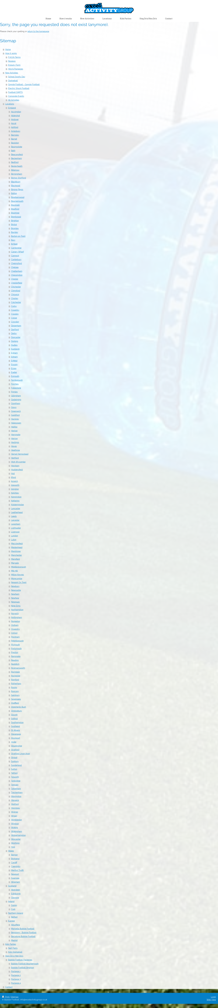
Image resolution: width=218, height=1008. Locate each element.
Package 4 (16, 983)
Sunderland (16, 765)
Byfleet (14, 244)
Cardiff (14, 862)
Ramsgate (15, 656)
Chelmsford (16, 263)
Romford (15, 680)
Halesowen (16, 423)
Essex (13, 368)
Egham (14, 353)
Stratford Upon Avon (20, 753)
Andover (15, 119)
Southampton (17, 722)
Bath (13, 150)
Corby (14, 306)
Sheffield (15, 703)
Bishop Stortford (18, 178)
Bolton (14, 193)
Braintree (15, 213)
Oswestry (15, 629)
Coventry (15, 310)
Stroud (14, 757)
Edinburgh (16, 894)
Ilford (13, 477)
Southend (15, 726)
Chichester (16, 287)
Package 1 (15, 971)
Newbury (15, 586)
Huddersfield (17, 470)
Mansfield (15, 559)
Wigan (14, 816)
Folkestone (16, 388)
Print (6, 997)
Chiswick (15, 294)
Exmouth (15, 376)
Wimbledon (16, 820)
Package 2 (16, 975)
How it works (11, 53)
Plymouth (15, 645)
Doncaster (15, 337)
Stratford (15, 750)
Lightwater (16, 528)
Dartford (15, 329)
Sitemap (14, 997)
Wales (11, 851)
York (13, 847)
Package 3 (16, 979)
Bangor (14, 855)
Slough (14, 715)
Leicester (15, 520)
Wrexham (15, 882)
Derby (14, 333)
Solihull (14, 718)
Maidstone (16, 551)
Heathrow (15, 450)
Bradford (15, 209)
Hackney (15, 419)
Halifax (14, 427)
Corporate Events (16, 96)
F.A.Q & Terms (14, 57)
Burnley (14, 232)
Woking (14, 827)
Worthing (15, 843)
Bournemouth (17, 201)
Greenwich (16, 411)
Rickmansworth (18, 668)
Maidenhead (16, 547)
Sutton (14, 769)
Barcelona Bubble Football (23, 936)
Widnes (14, 812)
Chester (14, 279)
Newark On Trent (18, 582)
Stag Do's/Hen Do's (14, 956)
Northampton (17, 610)
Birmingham (16, 174)
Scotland (12, 886)
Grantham (15, 403)
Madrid (14, 940)
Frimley (14, 392)
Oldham (14, 625)
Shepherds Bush (18, 707)
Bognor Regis (17, 189)
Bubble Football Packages (20, 960)
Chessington (16, 275)
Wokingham (16, 831)
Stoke (13, 742)
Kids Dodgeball (15, 952)
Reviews (12, 61)
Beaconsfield (17, 154)
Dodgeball (13, 80)
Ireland (11, 901)
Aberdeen (15, 890)
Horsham (15, 466)
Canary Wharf (17, 252)
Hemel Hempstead (19, 454)
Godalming (16, 399)
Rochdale (15, 672)
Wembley (15, 808)
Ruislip (14, 687)
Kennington (16, 497)
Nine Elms (15, 606)
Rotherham (16, 683)
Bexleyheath (16, 166)
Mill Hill (14, 571)
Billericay (15, 170)
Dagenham (16, 326)
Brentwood (16, 217)
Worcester (16, 839)
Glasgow (15, 897)
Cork (13, 909)
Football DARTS (15, 92)
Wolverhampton (18, 835)
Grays (13, 407)
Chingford (15, 291)
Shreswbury (16, 711)
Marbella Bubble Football (22, 929)
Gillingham (16, 396)
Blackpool (15, 186)
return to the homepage (38, 31)
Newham (15, 594)
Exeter (14, 372)
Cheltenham (16, 271)
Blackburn (15, 182)
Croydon (15, 322)
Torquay (14, 785)
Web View (211, 1000)
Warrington (16, 796)
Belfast (14, 917)
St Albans (15, 730)
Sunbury (15, 761)
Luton (13, 540)
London (14, 536)
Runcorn (15, 691)
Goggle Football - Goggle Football (24, 84)
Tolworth (15, 777)
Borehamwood (17, 197)
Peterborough (17, 641)
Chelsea (14, 267)
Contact (9, 987)
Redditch (15, 664)
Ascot (13, 123)
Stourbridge (16, 746)
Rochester (15, 676)
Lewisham (15, 524)
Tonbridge (15, 781)
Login (213, 997)
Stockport (15, 738)
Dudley (14, 345)
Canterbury (16, 259)
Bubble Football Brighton (22, 967)
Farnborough (17, 380)
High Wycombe (18, 462)
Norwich (15, 613)
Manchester (16, 555)
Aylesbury (15, 131)
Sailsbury (15, 695)
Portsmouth (16, 648)
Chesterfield (16, 283)
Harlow (14, 431)
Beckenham (16, 158)
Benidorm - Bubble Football (23, 932)
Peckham (15, 637)
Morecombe (16, 578)
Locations (9, 104)
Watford (15, 804)
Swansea (15, 878)
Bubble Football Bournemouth (25, 964)
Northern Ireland (15, 913)
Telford (14, 773)
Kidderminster (17, 505)
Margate (15, 563)
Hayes (14, 446)
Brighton (15, 221)
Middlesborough (18, 567)
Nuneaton (15, 621)
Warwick (15, 800)
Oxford (14, 633)
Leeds (14, 516)
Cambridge (16, 248)
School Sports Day (16, 77)
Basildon (15, 143)
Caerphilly (15, 866)
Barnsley (15, 135)
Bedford (14, 162)
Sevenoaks (16, 699)
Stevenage (16, 734)
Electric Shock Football (18, 88)
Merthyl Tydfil (17, 870)
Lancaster (15, 508)
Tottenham (16, 789)
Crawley (15, 314)
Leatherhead (17, 512)
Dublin (14, 905)
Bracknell (15, 205)
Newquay (15, 602)
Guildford (15, 415)
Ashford (14, 127)
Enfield (14, 361)
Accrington (16, 112)
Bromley (15, 228)
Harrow (14, 438)
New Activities (11, 73)
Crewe (14, 318)
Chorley (14, 298)
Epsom (14, 364)
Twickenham (17, 792)
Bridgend (15, 859)
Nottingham (16, 617)
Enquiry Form (14, 65)
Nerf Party (13, 948)
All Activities (13, 100)
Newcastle (16, 590)
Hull (13, 473)
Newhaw (15, 598)
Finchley (15, 384)
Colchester (16, 302)
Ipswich (14, 481)
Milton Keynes (17, 575)
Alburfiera (15, 925)
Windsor (15, 824)
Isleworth (15, 485)
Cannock (15, 256)
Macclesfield (17, 543)
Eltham (14, 357)
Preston (14, 652)
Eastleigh (15, 349)
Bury (13, 240)
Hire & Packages (15, 69)
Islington (15, 489)
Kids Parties (10, 944)
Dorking (14, 341)
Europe (11, 921)
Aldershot (15, 115)
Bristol (14, 224)
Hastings (15, 442)
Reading (15, 660)
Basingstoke (16, 147)
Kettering (15, 501)
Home (8, 49)
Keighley (15, 493)
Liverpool (15, 532)
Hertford (15, 458)
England (12, 108)
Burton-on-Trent (18, 236)
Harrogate (15, 434)
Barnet (14, 139)
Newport (15, 874)
